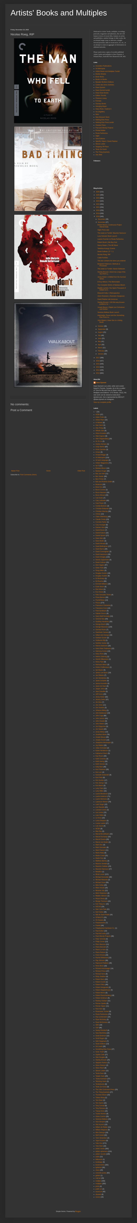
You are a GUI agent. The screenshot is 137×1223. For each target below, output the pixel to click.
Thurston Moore (101, 1095)
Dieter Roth (100, 568)
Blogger (78, 1211)
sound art (99, 1192)
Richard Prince (101, 971)
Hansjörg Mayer (101, 106)
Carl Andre (99, 498)
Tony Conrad (100, 1106)
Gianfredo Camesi (102, 632)
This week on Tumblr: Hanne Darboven (111, 269)
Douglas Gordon (101, 573)
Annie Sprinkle (101, 449)
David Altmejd (100, 543)
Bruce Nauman (101, 492)
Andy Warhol (100, 447)
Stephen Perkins (101, 1063)
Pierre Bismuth (101, 947)
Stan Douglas (100, 1057)
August (100, 332)
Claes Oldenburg (101, 517)
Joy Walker (99, 745)
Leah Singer (100, 804)
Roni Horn (99, 1009)
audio (97, 1157)
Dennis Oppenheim (102, 560)
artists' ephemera (102, 1151)
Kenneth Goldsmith (102, 775)
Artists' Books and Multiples (59, 12)
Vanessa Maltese (101, 1119)
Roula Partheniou (102, 133)
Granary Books (101, 104)
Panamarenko (100, 923)
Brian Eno (99, 487)
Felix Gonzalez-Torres (103, 595)
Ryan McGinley (101, 1019)
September (102, 329)
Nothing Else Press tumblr (105, 122)
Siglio (97, 136)
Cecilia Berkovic (101, 506)
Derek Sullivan (101, 562)
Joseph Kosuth (101, 740)
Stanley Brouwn (101, 1060)
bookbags (99, 1162)
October (101, 326)
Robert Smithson (101, 998)
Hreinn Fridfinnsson (102, 667)
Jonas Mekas (100, 732)
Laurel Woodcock (102, 794)
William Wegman (101, 1130)
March (100, 348)
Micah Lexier (100, 874)
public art (99, 1189)
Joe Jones (99, 705)
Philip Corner (100, 941)
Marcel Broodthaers (102, 834)
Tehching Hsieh (101, 1081)
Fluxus (98, 603)
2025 (98, 195)
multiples (99, 1183)
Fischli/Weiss (100, 600)
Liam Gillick (100, 815)
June (100, 338)
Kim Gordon (100, 780)
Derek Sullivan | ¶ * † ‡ (105, 251)
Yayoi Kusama (101, 1140)
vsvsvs (98, 1197)
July (99, 335)
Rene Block (100, 966)
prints (97, 1186)
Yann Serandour (101, 1138)
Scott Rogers (100, 1038)
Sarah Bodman (101, 1036)
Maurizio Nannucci (102, 869)
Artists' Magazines (102, 463)
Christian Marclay (102, 511)
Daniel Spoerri (101, 535)
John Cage (99, 716)
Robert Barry (100, 979)
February (101, 351)
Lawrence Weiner (102, 802)
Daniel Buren (100, 530)
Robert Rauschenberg (103, 995)
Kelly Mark (99, 767)
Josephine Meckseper (103, 742)
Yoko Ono (99, 1143)
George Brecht (101, 624)
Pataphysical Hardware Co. (105, 928)
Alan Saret (99, 425)
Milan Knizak (100, 888)
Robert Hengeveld (102, 987)
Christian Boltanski (102, 508)
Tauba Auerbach (101, 1079)
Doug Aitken (100, 570)
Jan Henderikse (101, 678)
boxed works (100, 1165)
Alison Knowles (101, 433)
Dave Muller (100, 541)
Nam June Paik (101, 909)
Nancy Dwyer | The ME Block (107, 245)
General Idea (100, 619)
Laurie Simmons (101, 799)
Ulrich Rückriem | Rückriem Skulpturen (111, 296)
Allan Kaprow (100, 436)
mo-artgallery (100, 112)
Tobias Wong (100, 1097)
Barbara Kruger (101, 471)
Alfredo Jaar (100, 431)
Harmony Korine (101, 651)
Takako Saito (100, 1076)
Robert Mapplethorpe (103, 990)
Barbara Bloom (101, 468)
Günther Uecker (101, 643)
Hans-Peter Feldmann (103, 648)
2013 (98, 370)
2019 (98, 213)
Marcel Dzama (101, 839)
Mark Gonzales (101, 847)
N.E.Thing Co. (100, 904)
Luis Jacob (99, 826)
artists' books (100, 1149)
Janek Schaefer (101, 681)
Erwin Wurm (100, 587)
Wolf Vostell (100, 1135)
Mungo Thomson (101, 901)
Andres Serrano (101, 444)
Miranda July (100, 890)
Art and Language (102, 460)
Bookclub (99, 484)
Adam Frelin (100, 417)
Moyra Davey (100, 898)
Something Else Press (103, 1049)
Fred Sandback (101, 611)
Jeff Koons (99, 694)
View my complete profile (102, 402)
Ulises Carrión (100, 1116)
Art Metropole (100, 69)
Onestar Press (101, 125)
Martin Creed (100, 855)
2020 (98, 210)
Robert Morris (100, 993)
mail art (98, 1178)
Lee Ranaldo (100, 807)
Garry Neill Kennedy (103, 616)
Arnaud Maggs (101, 455)
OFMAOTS (99, 917)
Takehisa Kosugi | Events (106, 248)
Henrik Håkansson (102, 659)
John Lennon (100, 718)
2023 (98, 201)
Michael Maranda (102, 880)
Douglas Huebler (101, 576)
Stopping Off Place (102, 147)
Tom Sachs (99, 1103)
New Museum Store (102, 117)
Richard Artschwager (103, 968)
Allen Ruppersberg (102, 439)
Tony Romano (100, 1108)
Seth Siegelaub (101, 1041)
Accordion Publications (103, 66)
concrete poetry (101, 1173)
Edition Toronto (101, 95)
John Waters (100, 724)
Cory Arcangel (100, 525)
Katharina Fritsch (101, 753)
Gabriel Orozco (101, 613)
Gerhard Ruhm (101, 630)
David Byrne (100, 549)
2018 (98, 216)
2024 (98, 198)
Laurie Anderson (101, 796)
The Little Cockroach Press (105, 1089)
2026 (98, 192)
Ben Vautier (100, 476)
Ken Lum (99, 772)
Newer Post (15, 471)
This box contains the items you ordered (111, 261)
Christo (98, 514)
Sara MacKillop (101, 1033)
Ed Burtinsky (100, 578)
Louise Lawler (100, 823)
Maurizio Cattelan (102, 866)
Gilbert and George (102, 635)
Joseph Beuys (100, 737)
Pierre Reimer (100, 952)
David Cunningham (102, 551)
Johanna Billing (101, 710)
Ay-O (97, 465)
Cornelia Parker (101, 522)
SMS (97, 1025)
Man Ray (99, 831)
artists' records (101, 1154)
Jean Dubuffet (100, 691)
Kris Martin (99, 785)
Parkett (98, 925)
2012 (98, 373)
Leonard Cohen (101, 810)
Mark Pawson (100, 850)
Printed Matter (100, 130)
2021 (98, 207)
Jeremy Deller (100, 699)
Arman (98, 452)
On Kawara (99, 920)
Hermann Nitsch (101, 665)
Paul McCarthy (101, 933)
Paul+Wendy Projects (103, 936)
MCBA (98, 829)
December (102, 219)
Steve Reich (100, 1068)
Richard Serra (100, 974)
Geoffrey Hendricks (102, 622)
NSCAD (98, 907)
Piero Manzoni (101, 944)
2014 (98, 367)
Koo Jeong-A (100, 783)
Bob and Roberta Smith (104, 482)
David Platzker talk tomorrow (107, 299)
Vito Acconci (100, 1124)
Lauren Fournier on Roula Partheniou (110, 239)
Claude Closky (101, 519)
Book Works (100, 77)
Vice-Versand (100, 1122)
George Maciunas (102, 627)
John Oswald (100, 721)
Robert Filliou (100, 984)
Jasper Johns (100, 689)
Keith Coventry (101, 759)
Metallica (99, 872)
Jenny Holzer (100, 697)
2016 (98, 361)
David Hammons (101, 554)
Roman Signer (101, 1006)
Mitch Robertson (101, 893)
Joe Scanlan (100, 708)
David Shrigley (101, 557)
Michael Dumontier (102, 877)
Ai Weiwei (99, 422)
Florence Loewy (101, 98)
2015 (98, 364)
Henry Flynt (100, 662)
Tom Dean (99, 1100)
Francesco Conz (101, 608)
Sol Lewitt (99, 1046)
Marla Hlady (100, 853)
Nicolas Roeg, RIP (103, 254)
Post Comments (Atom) (28, 475)
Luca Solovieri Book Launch (107, 236)
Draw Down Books (102, 93)
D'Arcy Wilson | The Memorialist (108, 282)
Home (48, 471)
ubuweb (98, 1194)
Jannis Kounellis (101, 683)
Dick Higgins (100, 565)
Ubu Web (99, 155)
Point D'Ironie (100, 955)
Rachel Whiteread (102, 958)
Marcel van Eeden (102, 842)
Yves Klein (99, 1146)
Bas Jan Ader (100, 474)
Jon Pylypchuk (101, 726)
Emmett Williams (101, 584)
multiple (98, 1181)
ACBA (98, 414)
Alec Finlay (99, 428)
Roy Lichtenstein (101, 1017)
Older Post (81, 471)
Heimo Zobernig (101, 656)
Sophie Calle (100, 1055)
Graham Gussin (101, 638)
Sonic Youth (100, 1052)
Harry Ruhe (100, 654)
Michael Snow (100, 882)
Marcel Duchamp (101, 837)
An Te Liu (99, 441)
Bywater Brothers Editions (105, 82)
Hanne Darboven (101, 646)
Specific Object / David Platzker (107, 141)
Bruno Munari (100, 495)
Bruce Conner (100, 490)
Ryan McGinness (101, 1022)
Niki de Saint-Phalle (102, 915)
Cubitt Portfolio (102, 258)
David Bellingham (102, 546)
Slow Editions (100, 139)
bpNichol (99, 1167)
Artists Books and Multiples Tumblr (108, 71)
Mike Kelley (100, 885)
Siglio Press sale (103, 230)
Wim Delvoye (100, 1132)
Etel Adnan (99, 589)
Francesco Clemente (103, 605)
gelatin (98, 1175)
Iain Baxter (99, 670)
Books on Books (101, 79)
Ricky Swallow (101, 976)
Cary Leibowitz (101, 500)
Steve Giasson (101, 1065)
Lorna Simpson (101, 821)
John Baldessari (101, 713)
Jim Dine (99, 702)
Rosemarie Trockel (102, 1011)
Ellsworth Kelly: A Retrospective (108, 293)
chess (98, 1170)
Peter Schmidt (100, 939)
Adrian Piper (100, 420)
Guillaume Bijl (100, 640)
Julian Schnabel (101, 748)
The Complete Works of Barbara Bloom (111, 285)
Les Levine (99, 812)
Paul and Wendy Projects (104, 128)
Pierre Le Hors (101, 950)
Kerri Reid (99, 777)
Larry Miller (99, 791)
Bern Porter (100, 479)
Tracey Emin (100, 1111)
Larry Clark (99, 788)
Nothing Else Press (102, 120)
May (99, 341)
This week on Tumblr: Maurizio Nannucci (111, 233)
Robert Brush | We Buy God (107, 242)
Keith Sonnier (100, 764)
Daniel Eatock (100, 533)
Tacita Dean (100, 1073)
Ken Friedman (100, 769)
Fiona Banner (100, 597)
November (102, 222)
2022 (98, 204)
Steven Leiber (100, 144)
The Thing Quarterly (103, 152)
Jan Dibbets (100, 675)
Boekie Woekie (101, 74)
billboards (99, 1159)
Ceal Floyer (100, 503)
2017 (98, 358)
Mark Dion (99, 845)
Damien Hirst (100, 527)
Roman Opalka (101, 1003)
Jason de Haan (101, 686)
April (99, 345)
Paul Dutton (100, 931)
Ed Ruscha (99, 581)
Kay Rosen (99, 756)
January (101, 354)
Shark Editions (101, 1044)
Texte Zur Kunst (101, 149)
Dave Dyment (100, 87)
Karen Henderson (102, 750)
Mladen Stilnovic (101, 896)
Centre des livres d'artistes (105, 85)
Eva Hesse (99, 592)
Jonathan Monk (101, 734)
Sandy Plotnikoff (101, 1030)
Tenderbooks (100, 1084)
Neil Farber (99, 912)
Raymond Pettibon (102, 963)
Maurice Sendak (101, 864)
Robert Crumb (100, 982)
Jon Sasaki (99, 729)
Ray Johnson (100, 960)
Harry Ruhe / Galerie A (103, 109)
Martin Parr (99, 858)
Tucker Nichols (101, 1114)
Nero (97, 114)
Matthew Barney (101, 861)
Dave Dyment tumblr (103, 90)
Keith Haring (100, 761)
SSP (97, 1028)
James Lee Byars (102, 673)
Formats (98, 101)
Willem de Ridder (101, 1127)
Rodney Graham (101, 1001)
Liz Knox (99, 818)
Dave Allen (99, 538)
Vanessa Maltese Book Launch (108, 312)
